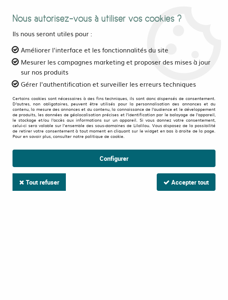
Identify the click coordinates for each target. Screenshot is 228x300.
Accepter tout (186, 182)
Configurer (114, 158)
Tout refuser (39, 182)
